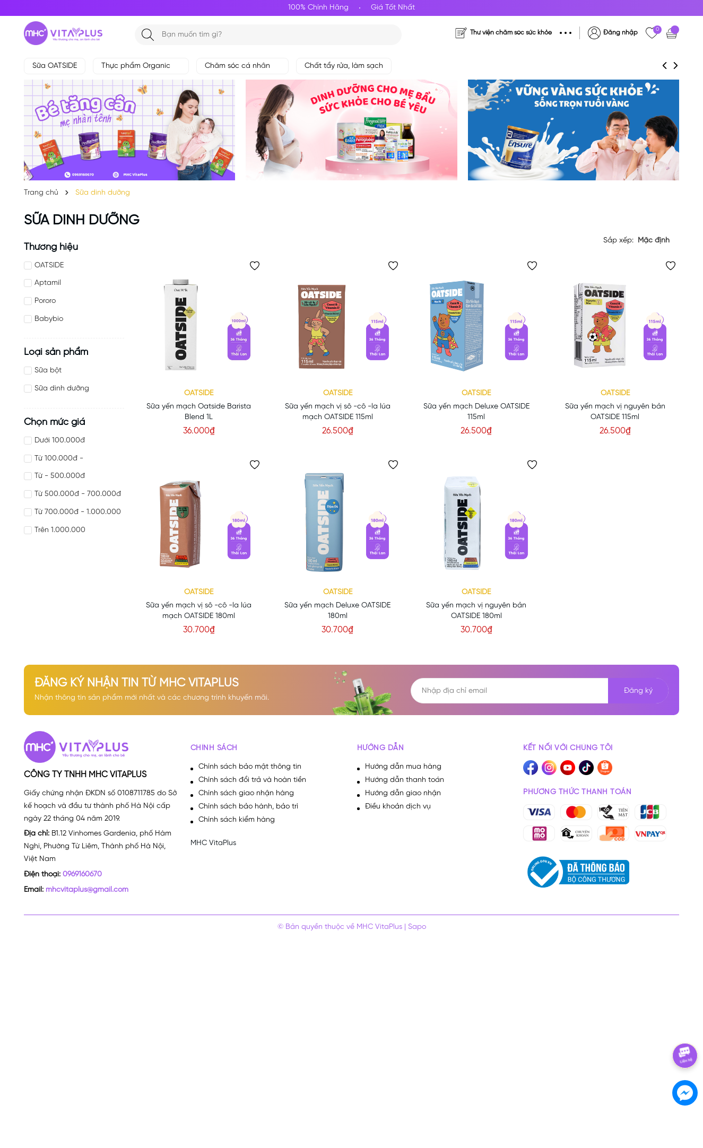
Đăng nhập (620, 32)
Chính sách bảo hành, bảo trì (248, 807)
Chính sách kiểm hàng (236, 820)
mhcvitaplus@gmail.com (87, 890)
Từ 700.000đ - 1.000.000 (77, 512)
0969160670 (82, 875)
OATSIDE (49, 265)
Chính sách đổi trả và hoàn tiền (252, 780)
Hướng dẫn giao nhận (403, 793)
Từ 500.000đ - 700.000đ (77, 494)
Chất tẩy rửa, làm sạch (344, 66)
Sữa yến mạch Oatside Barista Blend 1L (198, 412)
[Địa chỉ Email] (540, 690)
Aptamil (47, 283)
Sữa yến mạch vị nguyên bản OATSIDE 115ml (615, 412)
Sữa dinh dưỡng (61, 389)
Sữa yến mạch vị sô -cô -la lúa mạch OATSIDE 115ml (337, 412)
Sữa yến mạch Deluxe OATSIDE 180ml (337, 611)
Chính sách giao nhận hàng (246, 793)
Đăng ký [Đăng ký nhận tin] (638, 691)
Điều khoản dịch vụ (398, 807)
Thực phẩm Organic (140, 66)
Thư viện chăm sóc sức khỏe (511, 32)
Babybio (48, 319)
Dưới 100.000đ (59, 441)
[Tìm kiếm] (147, 34)
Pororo (45, 301)
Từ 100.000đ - (58, 459)
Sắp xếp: (618, 241)
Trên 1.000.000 (59, 530)
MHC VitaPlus (213, 843)
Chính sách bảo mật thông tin (249, 767)
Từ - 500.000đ (59, 476)
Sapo (417, 927)
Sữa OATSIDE (54, 66)
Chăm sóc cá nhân (242, 66)
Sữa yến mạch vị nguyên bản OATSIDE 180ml (476, 611)
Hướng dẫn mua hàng (403, 767)
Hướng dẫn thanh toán (404, 780)
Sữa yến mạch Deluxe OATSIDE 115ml (476, 412)
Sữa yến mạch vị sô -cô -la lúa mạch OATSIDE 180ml (198, 611)
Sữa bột (48, 371)
